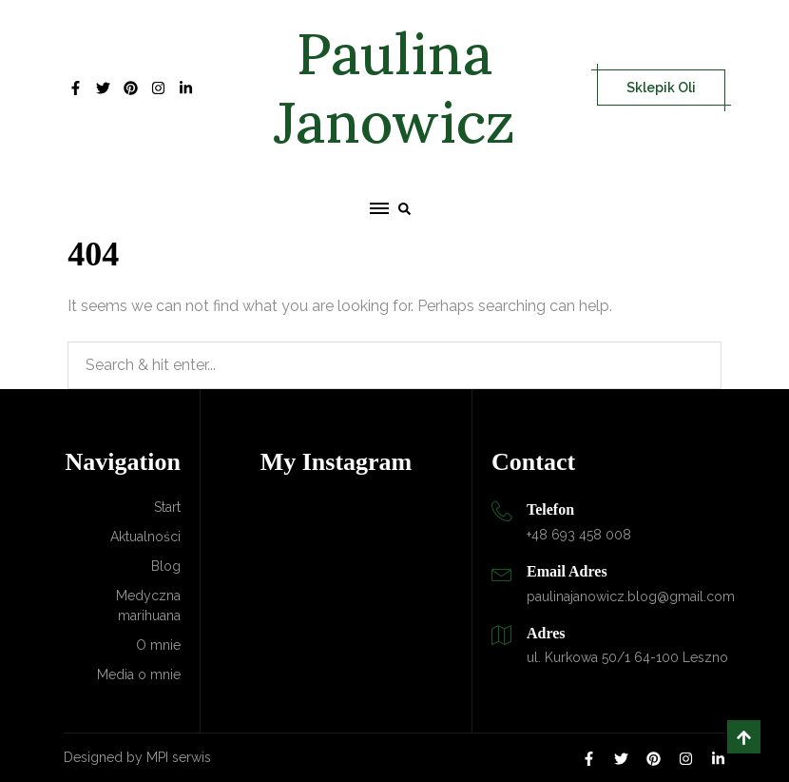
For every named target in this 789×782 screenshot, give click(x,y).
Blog (166, 566)
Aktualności (145, 536)
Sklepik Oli (661, 87)
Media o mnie (139, 674)
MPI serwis (178, 757)
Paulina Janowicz (394, 87)
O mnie (158, 645)
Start (167, 507)
